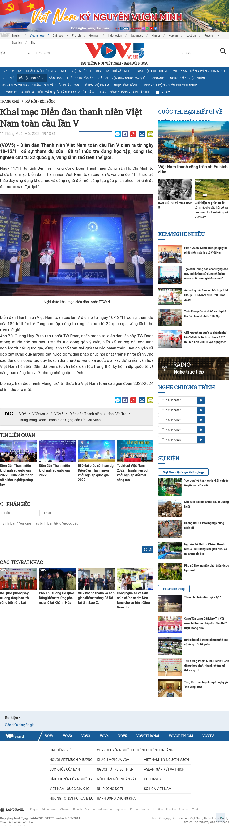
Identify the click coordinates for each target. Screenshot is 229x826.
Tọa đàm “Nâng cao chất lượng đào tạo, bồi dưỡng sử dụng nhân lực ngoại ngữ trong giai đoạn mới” (206, 273)
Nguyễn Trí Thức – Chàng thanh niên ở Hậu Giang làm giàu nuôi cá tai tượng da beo (205, 549)
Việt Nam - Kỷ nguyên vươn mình (199, 71)
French (76, 35)
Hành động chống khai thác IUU (125, 92)
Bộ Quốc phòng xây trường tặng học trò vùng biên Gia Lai (14, 597)
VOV (22, 414)
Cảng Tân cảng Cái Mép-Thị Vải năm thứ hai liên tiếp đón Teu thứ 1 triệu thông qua (206, 623)
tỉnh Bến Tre (117, 414)
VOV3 (85, 736)
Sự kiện (168, 458)
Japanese (137, 35)
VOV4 (104, 736)
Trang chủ (9, 101)
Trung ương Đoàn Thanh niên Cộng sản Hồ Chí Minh (60, 420)
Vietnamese (37, 35)
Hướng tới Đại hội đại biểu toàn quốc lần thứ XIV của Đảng (48, 92)
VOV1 (49, 736)
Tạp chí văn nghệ (119, 71)
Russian (209, 35)
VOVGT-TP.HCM (181, 736)
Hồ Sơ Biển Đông (174, 589)
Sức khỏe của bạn (65, 769)
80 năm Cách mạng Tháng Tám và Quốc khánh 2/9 (40, 85)
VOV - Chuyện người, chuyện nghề (170, 85)
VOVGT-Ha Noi (147, 736)
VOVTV (208, 736)
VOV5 (58, 414)
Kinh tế (8, 78)
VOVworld (40, 414)
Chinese (58, 35)
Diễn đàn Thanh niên (85, 414)
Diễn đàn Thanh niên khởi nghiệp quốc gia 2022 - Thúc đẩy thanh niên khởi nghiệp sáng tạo (16, 475)
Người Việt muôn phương (81, 71)
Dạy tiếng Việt (61, 750)
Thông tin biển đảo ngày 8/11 (202, 597)
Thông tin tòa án (80, 78)
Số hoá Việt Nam (96, 85)
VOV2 (67, 736)
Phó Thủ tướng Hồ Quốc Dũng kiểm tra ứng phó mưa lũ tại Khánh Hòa (57, 597)
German (94, 35)
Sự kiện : (12, 717)
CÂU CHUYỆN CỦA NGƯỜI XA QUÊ (122, 78)
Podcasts (157, 78)
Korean (173, 35)
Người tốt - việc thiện (187, 78)
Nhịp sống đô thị (126, 85)
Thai (195, 809)
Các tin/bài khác (21, 562)
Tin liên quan (17, 435)
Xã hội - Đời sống (31, 78)
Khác (162, 92)
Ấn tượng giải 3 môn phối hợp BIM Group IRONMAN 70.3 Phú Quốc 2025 (206, 295)
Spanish (184, 809)
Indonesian (115, 35)
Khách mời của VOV (41, 71)
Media (16, 71)
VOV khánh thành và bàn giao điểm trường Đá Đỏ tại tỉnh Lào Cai (96, 597)
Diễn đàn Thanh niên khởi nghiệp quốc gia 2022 (54, 470)
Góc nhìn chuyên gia (19, 725)
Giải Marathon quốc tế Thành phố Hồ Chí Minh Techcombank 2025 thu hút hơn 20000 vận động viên (205, 337)
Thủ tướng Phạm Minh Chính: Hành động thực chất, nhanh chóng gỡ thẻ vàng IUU (206, 665)
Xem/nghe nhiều (181, 234)
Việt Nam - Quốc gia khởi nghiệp (183, 472)
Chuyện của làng (158, 750)
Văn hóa (55, 78)
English (16, 35)
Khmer (156, 35)
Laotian (191, 35)
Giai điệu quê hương (152, 71)
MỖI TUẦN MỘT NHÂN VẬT (116, 779)
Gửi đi (148, 549)
